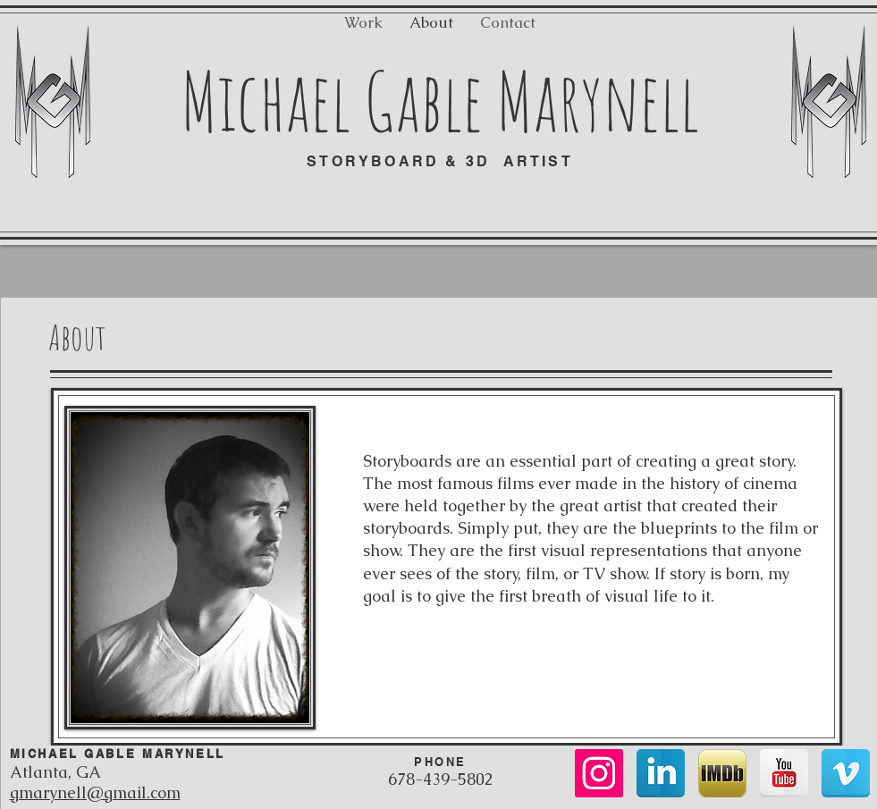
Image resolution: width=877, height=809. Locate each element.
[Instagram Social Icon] (599, 773)
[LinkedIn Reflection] (661, 773)
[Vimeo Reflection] (846, 773)
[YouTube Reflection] (784, 773)
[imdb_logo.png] (722, 773)
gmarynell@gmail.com (95, 792)
